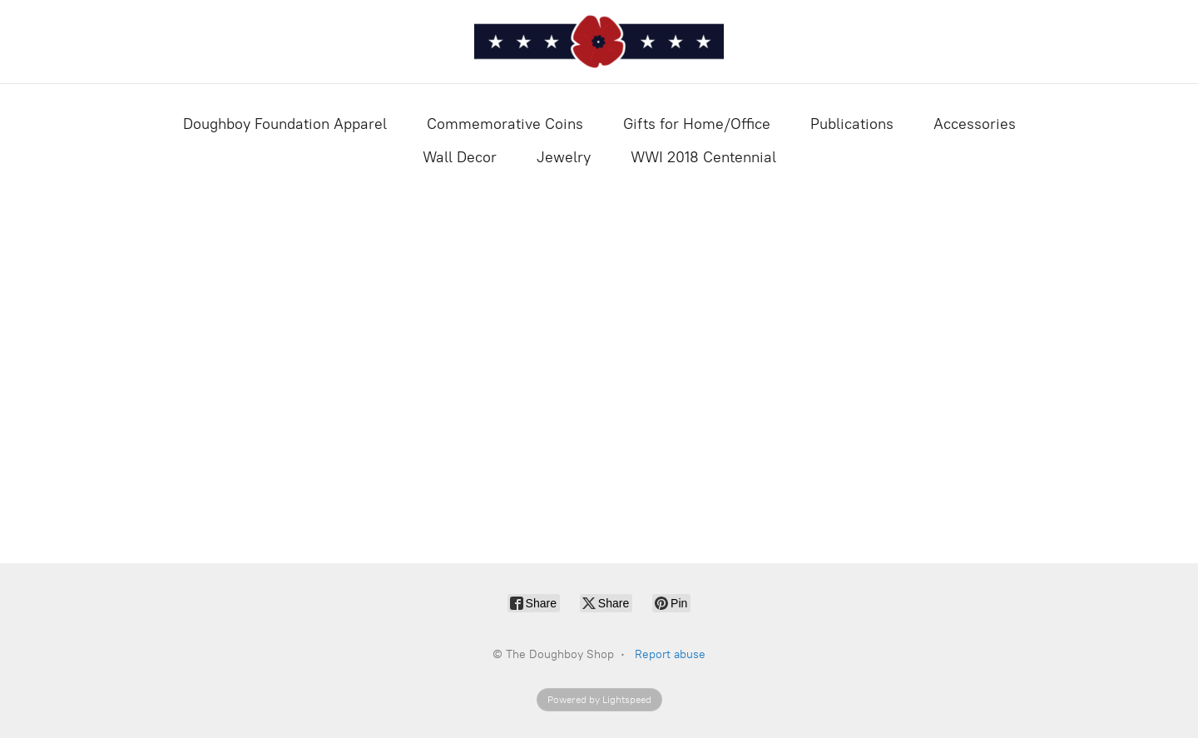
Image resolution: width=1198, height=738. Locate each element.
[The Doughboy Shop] (599, 41)
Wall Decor (460, 157)
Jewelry (564, 157)
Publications (852, 124)
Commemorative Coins (505, 124)
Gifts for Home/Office (696, 124)
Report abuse (670, 654)
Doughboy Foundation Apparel (285, 124)
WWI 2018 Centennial (703, 157)
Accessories (974, 124)
